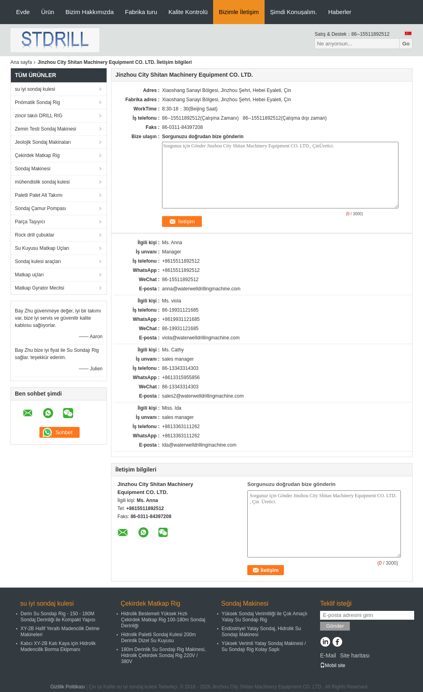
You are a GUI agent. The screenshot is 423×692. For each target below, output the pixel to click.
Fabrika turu (141, 11)
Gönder (335, 626)
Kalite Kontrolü (188, 11)
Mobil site (332, 665)
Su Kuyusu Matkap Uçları (42, 248)
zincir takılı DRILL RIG (38, 115)
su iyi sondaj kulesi (35, 89)
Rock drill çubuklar (34, 235)
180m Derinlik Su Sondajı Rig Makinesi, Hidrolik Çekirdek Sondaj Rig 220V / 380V (163, 655)
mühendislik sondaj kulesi (42, 182)
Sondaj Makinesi (32, 168)
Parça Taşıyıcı (30, 222)
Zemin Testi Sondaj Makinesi (45, 129)
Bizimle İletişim (239, 11)
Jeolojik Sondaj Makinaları (43, 142)
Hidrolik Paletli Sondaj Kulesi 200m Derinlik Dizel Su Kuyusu (158, 637)
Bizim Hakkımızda (90, 11)
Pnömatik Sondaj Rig (37, 102)
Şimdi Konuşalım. (293, 12)
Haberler (339, 11)
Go (406, 44)
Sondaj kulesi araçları (38, 261)
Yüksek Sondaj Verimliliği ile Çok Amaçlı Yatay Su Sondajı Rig (264, 617)
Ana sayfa (21, 62)
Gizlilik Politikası (67, 687)
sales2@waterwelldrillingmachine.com (203, 396)
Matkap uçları (29, 275)
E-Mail (328, 655)
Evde (23, 11)
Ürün (47, 11)
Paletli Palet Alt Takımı (39, 195)
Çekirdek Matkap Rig (37, 155)
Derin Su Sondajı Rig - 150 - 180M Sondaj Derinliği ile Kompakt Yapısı (58, 617)
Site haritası (355, 655)
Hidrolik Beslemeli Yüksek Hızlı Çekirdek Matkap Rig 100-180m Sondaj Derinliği (163, 620)
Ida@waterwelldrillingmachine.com (199, 445)
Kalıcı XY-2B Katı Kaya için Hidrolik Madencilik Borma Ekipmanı (58, 646)
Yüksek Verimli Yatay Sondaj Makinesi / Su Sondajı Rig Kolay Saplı (264, 646)
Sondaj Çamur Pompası (40, 208)
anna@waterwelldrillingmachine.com (201, 289)
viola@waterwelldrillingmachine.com (201, 338)
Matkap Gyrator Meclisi (39, 288)
